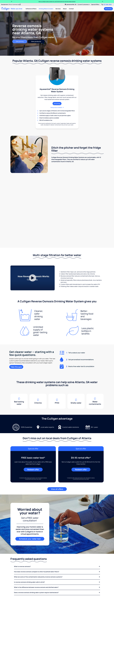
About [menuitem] (65, 9)
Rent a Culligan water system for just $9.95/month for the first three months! (57, 1)
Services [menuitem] (58, 9)
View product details (57, 107)
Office (10, 4)
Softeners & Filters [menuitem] (31, 9)
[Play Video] (32, 271)
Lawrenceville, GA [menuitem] (70, 4)
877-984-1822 (107, 4)
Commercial (17, 4)
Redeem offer (33, 462)
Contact (71, 9)
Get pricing (108, 9)
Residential (4, 4)
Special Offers (95, 4)
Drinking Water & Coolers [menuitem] (46, 9)
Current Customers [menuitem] (84, 4)
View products (36, 41)
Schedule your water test (30, 532)
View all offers (57, 482)
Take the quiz (16, 360)
